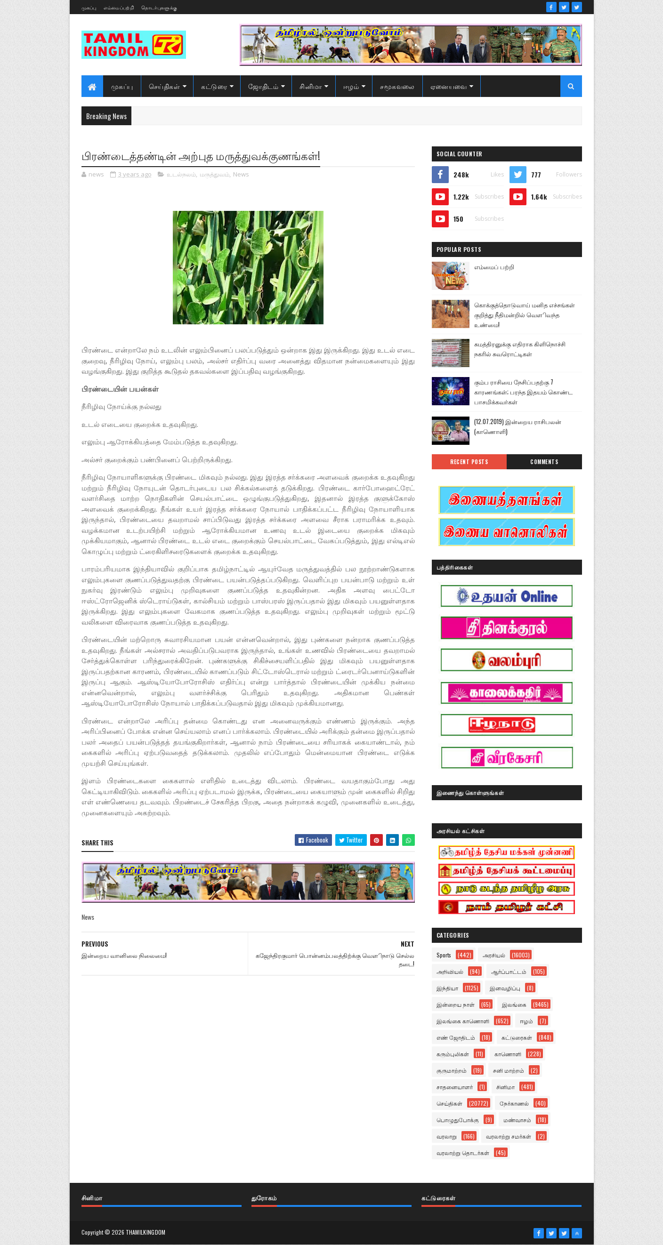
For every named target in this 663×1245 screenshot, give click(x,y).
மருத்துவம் (214, 174)
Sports (444, 955)
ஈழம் (351, 86)
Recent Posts (469, 462)
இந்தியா (447, 988)
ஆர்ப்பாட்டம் (508, 971)
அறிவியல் (450, 971)
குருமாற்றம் (452, 1070)
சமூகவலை (397, 86)
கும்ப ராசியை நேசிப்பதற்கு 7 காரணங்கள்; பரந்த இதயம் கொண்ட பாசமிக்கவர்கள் (523, 391)
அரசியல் (494, 955)
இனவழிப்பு (505, 988)
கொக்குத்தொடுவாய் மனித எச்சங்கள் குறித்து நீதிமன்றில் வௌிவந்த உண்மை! (524, 314)
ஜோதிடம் (263, 86)
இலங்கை (514, 1004)
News (241, 174)
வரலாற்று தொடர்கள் (463, 1153)
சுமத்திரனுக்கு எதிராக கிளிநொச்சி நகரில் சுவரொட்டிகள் (520, 348)
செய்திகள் (164, 86)
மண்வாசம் (517, 1120)
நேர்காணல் (514, 1103)
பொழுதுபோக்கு (458, 1120)
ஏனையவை (448, 86)
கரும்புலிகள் (453, 1054)
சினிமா (310, 86)
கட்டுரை (214, 86)
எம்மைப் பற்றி (494, 266)
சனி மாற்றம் (508, 1070)
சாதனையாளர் (455, 1087)
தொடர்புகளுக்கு (159, 7)
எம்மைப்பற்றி (119, 7)
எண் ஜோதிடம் (456, 1037)
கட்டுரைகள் (516, 1037)
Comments (544, 462)
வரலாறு (447, 1136)
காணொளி (507, 1054)
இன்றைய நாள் (456, 1004)
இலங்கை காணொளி (463, 1021)
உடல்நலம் (181, 174)
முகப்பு (89, 7)
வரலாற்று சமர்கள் (508, 1136)
